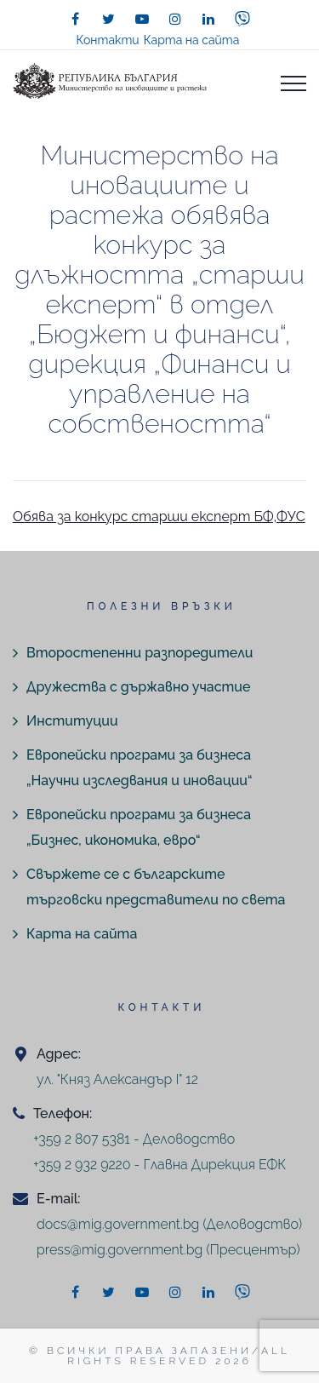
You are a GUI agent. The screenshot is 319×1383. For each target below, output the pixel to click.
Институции (72, 721)
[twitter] (109, 19)
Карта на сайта (192, 40)
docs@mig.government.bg (118, 1224)
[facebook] (76, 19)
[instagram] (175, 19)
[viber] (242, 18)
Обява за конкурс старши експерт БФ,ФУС (159, 516)
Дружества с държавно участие (138, 687)
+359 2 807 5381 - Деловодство (134, 1139)
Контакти (108, 40)
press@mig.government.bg (119, 1250)
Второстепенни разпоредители (139, 653)
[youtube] (142, 19)
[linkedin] (208, 19)
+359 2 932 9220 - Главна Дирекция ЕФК (159, 1164)
